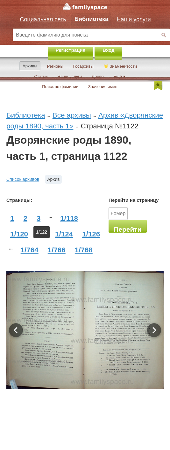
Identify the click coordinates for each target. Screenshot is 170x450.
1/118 (69, 218)
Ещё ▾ (119, 76)
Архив (53, 179)
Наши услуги (69, 76)
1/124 (64, 234)
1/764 (30, 250)
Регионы (55, 66)
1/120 (19, 234)
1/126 (91, 234)
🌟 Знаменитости (120, 66)
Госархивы (83, 66)
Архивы (30, 66)
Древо (97, 76)
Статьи (40, 76)
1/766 (57, 250)
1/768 (84, 250)
